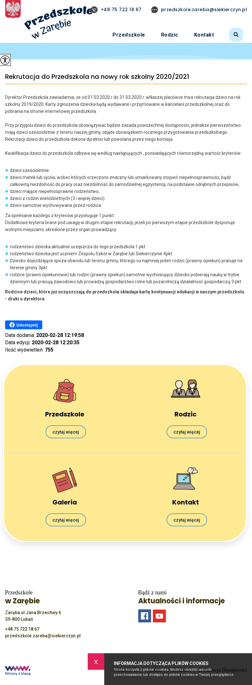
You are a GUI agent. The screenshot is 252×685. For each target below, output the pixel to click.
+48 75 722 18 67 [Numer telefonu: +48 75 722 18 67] (22, 629)
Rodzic (169, 35)
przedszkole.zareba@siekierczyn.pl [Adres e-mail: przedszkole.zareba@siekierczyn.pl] (43, 635)
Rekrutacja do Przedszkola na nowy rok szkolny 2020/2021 (97, 77)
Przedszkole (128, 35)
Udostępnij (24, 324)
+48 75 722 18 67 (116, 9)
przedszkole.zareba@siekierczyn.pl (199, 9)
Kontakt (204, 35)
